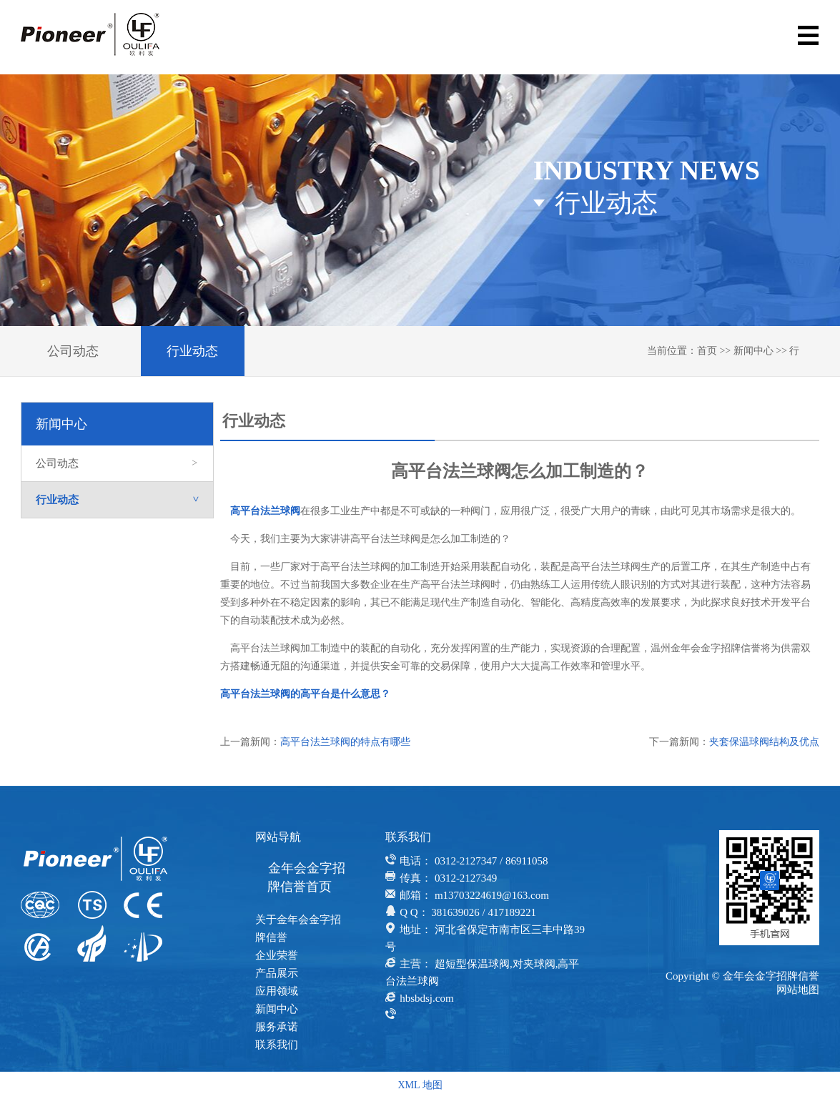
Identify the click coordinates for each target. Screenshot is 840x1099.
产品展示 (276, 973)
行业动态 (192, 351)
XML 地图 (419, 1085)
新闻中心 (753, 350)
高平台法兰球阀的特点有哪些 (345, 741)
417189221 (512, 912)
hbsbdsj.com (426, 998)
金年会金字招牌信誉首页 (306, 877)
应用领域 (276, 991)
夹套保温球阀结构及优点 (764, 741)
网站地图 (797, 989)
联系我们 (276, 1044)
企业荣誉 (276, 955)
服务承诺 (276, 1027)
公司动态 (73, 351)
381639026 (455, 912)
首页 (707, 350)
